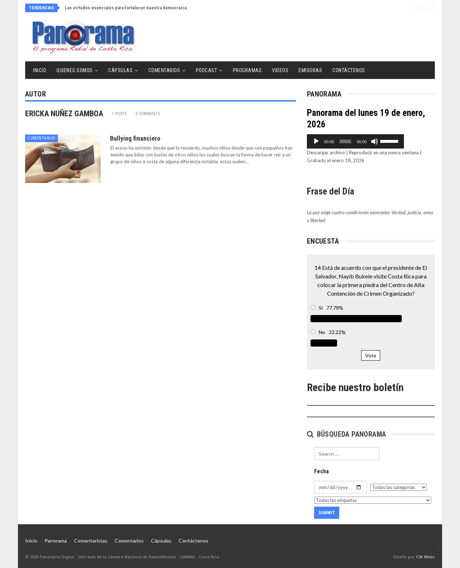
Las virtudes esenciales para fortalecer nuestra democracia (126, 7)
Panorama (56, 541)
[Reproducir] (316, 141)
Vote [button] (370, 355)
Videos (280, 70)
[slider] (361, 141)
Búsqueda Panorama (346, 434)
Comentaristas (90, 541)
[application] (371, 141)
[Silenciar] (405, 141)
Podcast (206, 70)
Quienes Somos (74, 70)
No (322, 332)
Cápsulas (120, 70)
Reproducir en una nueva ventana (384, 152)
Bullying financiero (135, 138)
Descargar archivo (326, 152)
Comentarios (164, 70)
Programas (247, 70)
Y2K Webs (425, 556)
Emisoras (310, 70)
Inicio (39, 70)
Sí (321, 308)
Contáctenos (348, 70)
